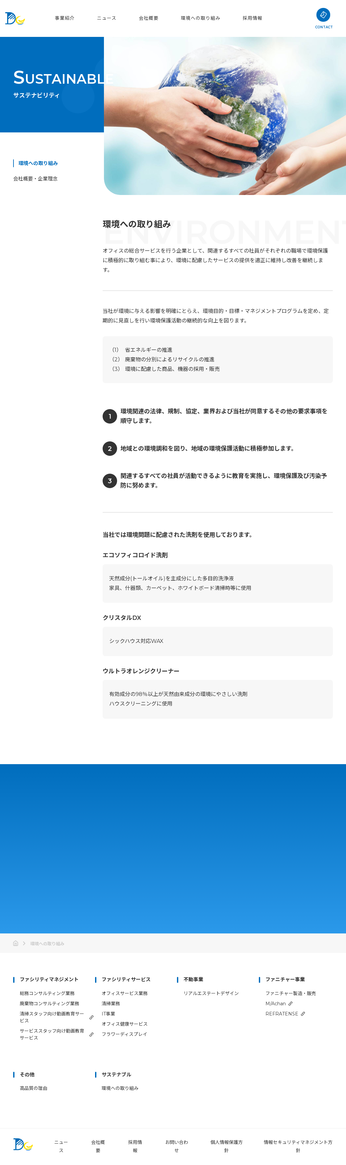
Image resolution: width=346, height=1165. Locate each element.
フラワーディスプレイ (124, 1034)
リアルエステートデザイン (211, 993)
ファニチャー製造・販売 (290, 993)
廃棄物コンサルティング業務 (49, 1004)
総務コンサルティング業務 (47, 993)
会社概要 (149, 18)
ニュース (106, 18)
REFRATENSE (281, 1014)
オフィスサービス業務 (125, 993)
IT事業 (108, 1014)
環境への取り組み (200, 18)
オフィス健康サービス (125, 1024)
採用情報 (252, 18)
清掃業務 (111, 1004)
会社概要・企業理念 (35, 179)
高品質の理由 (33, 1088)
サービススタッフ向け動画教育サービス (52, 1034)
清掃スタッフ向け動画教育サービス (52, 1017)
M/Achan (275, 1004)
